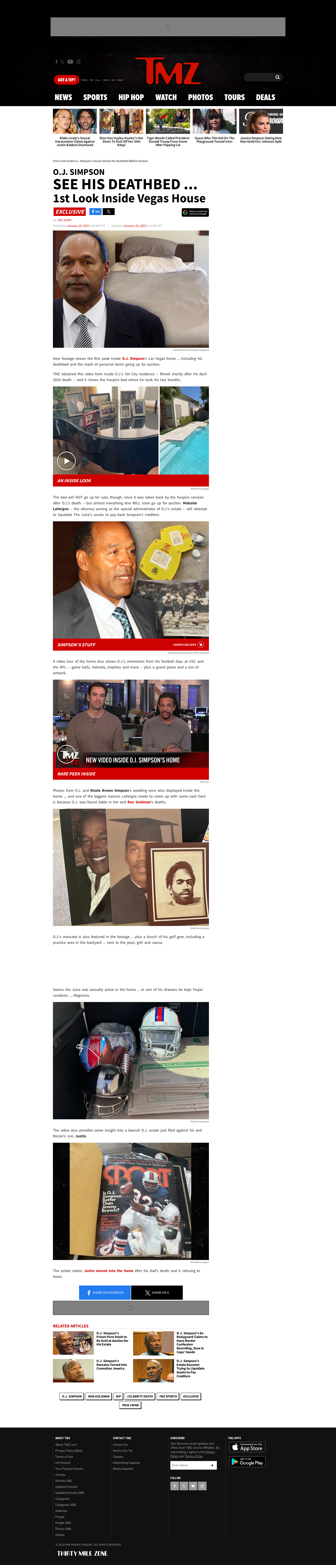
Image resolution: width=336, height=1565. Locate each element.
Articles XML (63, 1481)
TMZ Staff (64, 220)
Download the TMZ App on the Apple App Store (247, 1447)
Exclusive (190, 1396)
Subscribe (212, 1465)
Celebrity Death (140, 1396)
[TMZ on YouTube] (193, 1486)
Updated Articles (66, 1487)
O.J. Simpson (71, 1396)
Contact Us (120, 1444)
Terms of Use (64, 1456)
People (59, 1517)
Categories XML (65, 1505)
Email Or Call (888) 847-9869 (102, 80)
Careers (118, 1456)
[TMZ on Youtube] (70, 61)
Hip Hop (131, 98)
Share (105, 1292)
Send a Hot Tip (122, 1450)
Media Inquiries (123, 1468)
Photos (200, 98)
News (63, 98)
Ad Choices (62, 1462)
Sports (95, 98)
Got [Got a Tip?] (66, 80)
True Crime (130, 1405)
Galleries (61, 1511)
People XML (63, 1523)
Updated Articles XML (69, 1493)
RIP (118, 1396)
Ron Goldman (98, 1396)
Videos (59, 1535)
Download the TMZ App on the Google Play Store (247, 1461)
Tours (234, 98)
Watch (166, 98)
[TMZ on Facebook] (56, 61)
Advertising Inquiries (126, 1462)
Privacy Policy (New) (68, 1450)
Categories (62, 1499)
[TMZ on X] (63, 61)
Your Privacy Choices (69, 1468)
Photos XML (63, 1529)
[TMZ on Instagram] (78, 61)
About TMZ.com (66, 1444)
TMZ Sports (168, 1396)
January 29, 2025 (78, 226)
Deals (265, 98)
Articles (60, 1475)
